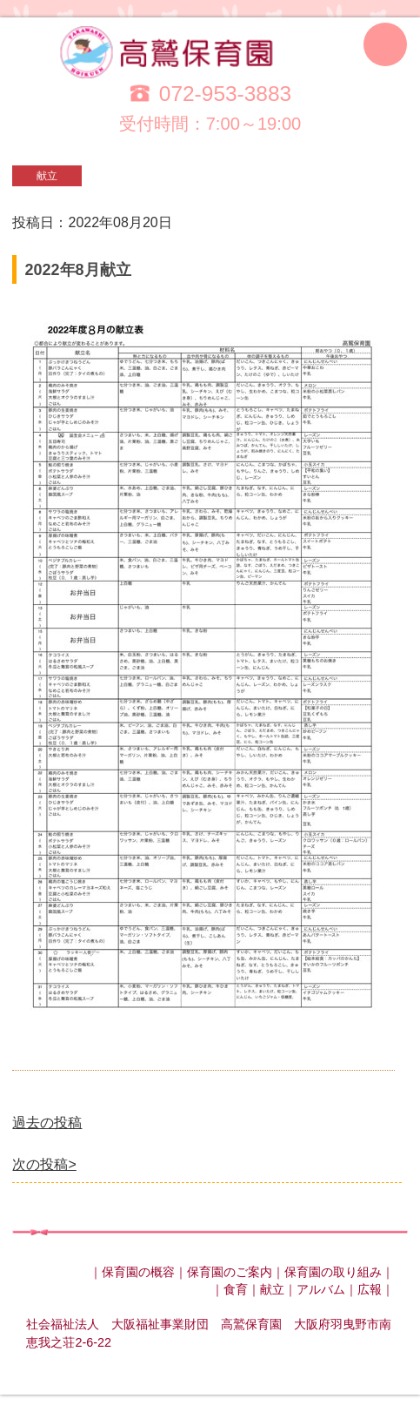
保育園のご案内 (229, 1272)
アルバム (321, 1289)
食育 (235, 1289)
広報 (369, 1289)
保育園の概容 (138, 1272)
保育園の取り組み (333, 1272)
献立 (272, 1289)
